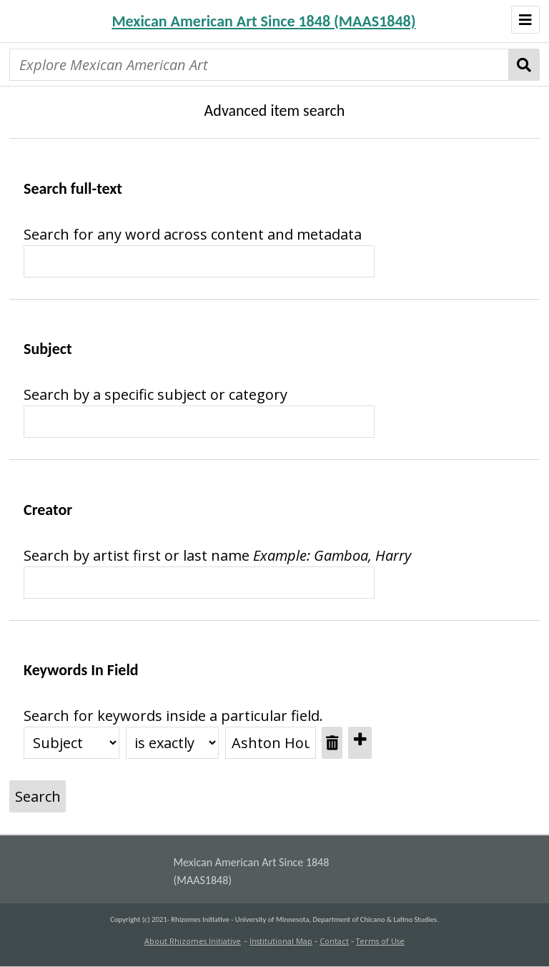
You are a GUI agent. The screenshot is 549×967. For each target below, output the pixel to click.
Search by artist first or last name (136, 555)
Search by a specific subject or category (155, 394)
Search (524, 65)
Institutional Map (280, 941)
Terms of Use (380, 941)
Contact (334, 941)
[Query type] (172, 743)
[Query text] (199, 422)
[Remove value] (332, 743)
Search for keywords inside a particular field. (173, 715)
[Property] (71, 743)
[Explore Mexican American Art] (259, 65)
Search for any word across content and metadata (193, 234)
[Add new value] (360, 743)
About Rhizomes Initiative (192, 941)
